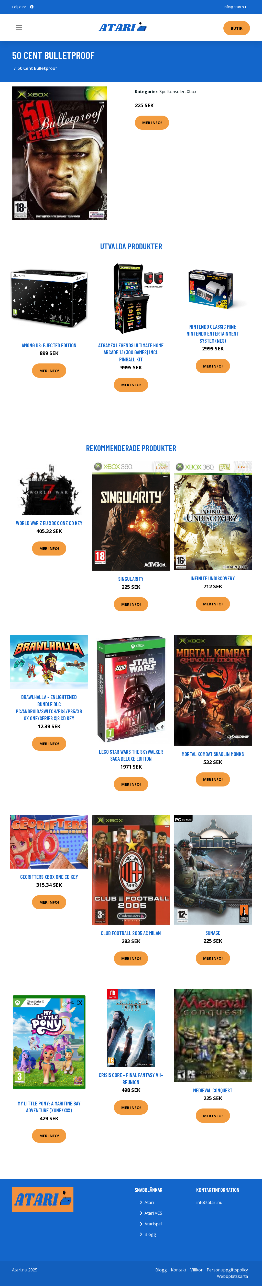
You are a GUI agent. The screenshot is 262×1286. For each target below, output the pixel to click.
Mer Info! (152, 122)
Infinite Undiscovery (213, 578)
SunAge (212, 932)
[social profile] (32, 7)
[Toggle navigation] (19, 27)
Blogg (150, 1234)
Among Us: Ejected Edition (49, 345)
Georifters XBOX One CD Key (49, 876)
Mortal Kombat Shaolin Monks (213, 754)
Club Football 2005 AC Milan (131, 933)
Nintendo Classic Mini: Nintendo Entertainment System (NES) (213, 333)
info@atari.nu (235, 6)
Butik (237, 28)
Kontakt (178, 1270)
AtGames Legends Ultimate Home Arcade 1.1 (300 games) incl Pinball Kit (130, 352)
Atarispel (153, 1224)
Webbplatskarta (232, 1276)
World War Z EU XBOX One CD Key (49, 523)
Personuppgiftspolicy (227, 1270)
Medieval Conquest (212, 1090)
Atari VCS (153, 1213)
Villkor (196, 1270)
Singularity (131, 578)
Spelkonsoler (172, 91)
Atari (149, 1202)
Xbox (191, 91)
